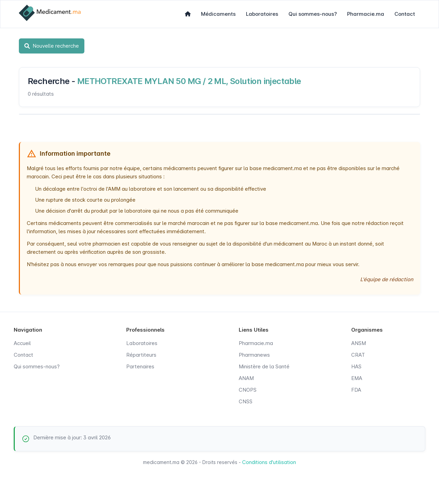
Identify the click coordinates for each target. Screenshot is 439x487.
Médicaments (218, 14)
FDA (356, 390)
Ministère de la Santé (264, 366)
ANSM (358, 343)
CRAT (358, 355)
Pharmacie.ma (365, 14)
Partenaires (140, 366)
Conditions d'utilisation (269, 462)
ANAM (246, 378)
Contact (404, 14)
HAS (356, 366)
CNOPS (248, 390)
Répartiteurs (141, 355)
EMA (356, 378)
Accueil (22, 343)
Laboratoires (262, 14)
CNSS (245, 401)
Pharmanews (254, 355)
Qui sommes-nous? (312, 14)
